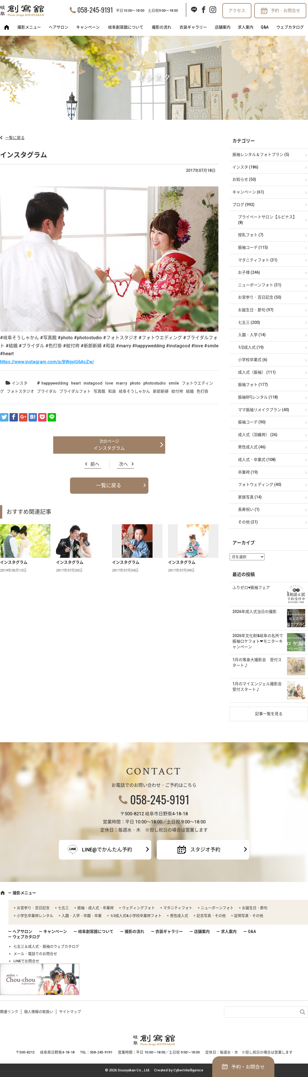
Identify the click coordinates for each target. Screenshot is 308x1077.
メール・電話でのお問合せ (35, 954)
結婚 (190, 391)
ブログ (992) (243, 204)
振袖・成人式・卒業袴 (95, 908)
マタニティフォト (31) (257, 260)
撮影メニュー (29, 27)
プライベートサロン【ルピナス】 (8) (267, 220)
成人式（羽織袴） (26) (257, 434)
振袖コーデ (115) (253, 247)
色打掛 (202, 391)
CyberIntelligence (188, 1070)
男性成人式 (179, 916)
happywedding (54, 383)
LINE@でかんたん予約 (107, 850)
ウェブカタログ (290, 27)
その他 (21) (248, 522)
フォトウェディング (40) (259, 484)
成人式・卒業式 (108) (257, 459)
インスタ (19, 383)
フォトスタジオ (20, 391)
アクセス (236, 10)
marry (121, 383)
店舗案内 (222, 27)
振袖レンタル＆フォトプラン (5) (260, 154)
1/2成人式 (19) (251, 347)
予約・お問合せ (285, 10)
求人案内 (245, 27)
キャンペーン (88, 27)
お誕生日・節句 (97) (256, 310)
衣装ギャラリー (193, 27)
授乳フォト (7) (250, 235)
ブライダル (47, 391)
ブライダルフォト (75, 391)
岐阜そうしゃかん (134, 391)
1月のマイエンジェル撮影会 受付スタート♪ (259, 687)
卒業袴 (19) (248, 472)
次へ (123, 464)
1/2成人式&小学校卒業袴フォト (136, 916)
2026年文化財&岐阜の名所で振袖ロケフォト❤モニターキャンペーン (257, 641)
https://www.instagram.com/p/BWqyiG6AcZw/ (47, 361)
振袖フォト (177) (253, 384)
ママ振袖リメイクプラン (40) (263, 410)
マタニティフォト (177, 908)
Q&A (265, 27)
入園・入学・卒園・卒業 (82, 916)
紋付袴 (177, 391)
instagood (92, 383)
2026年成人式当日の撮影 (254, 611)
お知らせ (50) (244, 179)
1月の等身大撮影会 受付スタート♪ (257, 662)
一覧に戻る (15, 137)
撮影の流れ (161, 27)
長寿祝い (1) (249, 509)
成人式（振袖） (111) (257, 372)
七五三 (63, 908)
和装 (112, 391)
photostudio (154, 383)
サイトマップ (70, 1012)
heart (76, 383)
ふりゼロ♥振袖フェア (251, 587)
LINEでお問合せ (26, 961)
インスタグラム (109, 448)
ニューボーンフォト (217, 908)
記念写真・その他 (211, 916)
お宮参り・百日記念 (33, 908)
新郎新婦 (161, 391)
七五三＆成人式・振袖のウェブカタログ (46, 946)
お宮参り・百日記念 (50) (259, 297)
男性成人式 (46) (252, 447)
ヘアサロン (58, 27)
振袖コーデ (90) (252, 422)
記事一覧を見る (269, 713)
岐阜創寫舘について (125, 27)
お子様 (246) (249, 272)
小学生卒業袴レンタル (35, 916)
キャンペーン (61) (248, 192)
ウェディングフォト (138, 908)
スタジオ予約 (205, 850)
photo (135, 383)
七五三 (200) (249, 322)
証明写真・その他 (248, 916)
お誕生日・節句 (254, 908)
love (109, 383)
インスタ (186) (245, 167)
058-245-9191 (95, 9)
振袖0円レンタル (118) (258, 397)
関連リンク (9, 1012)
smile (174, 383)
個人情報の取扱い (38, 1012)
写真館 (99, 391)
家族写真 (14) (250, 497)
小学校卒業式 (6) (252, 359)
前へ (94, 464)
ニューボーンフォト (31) (259, 285)
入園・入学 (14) (252, 335)
